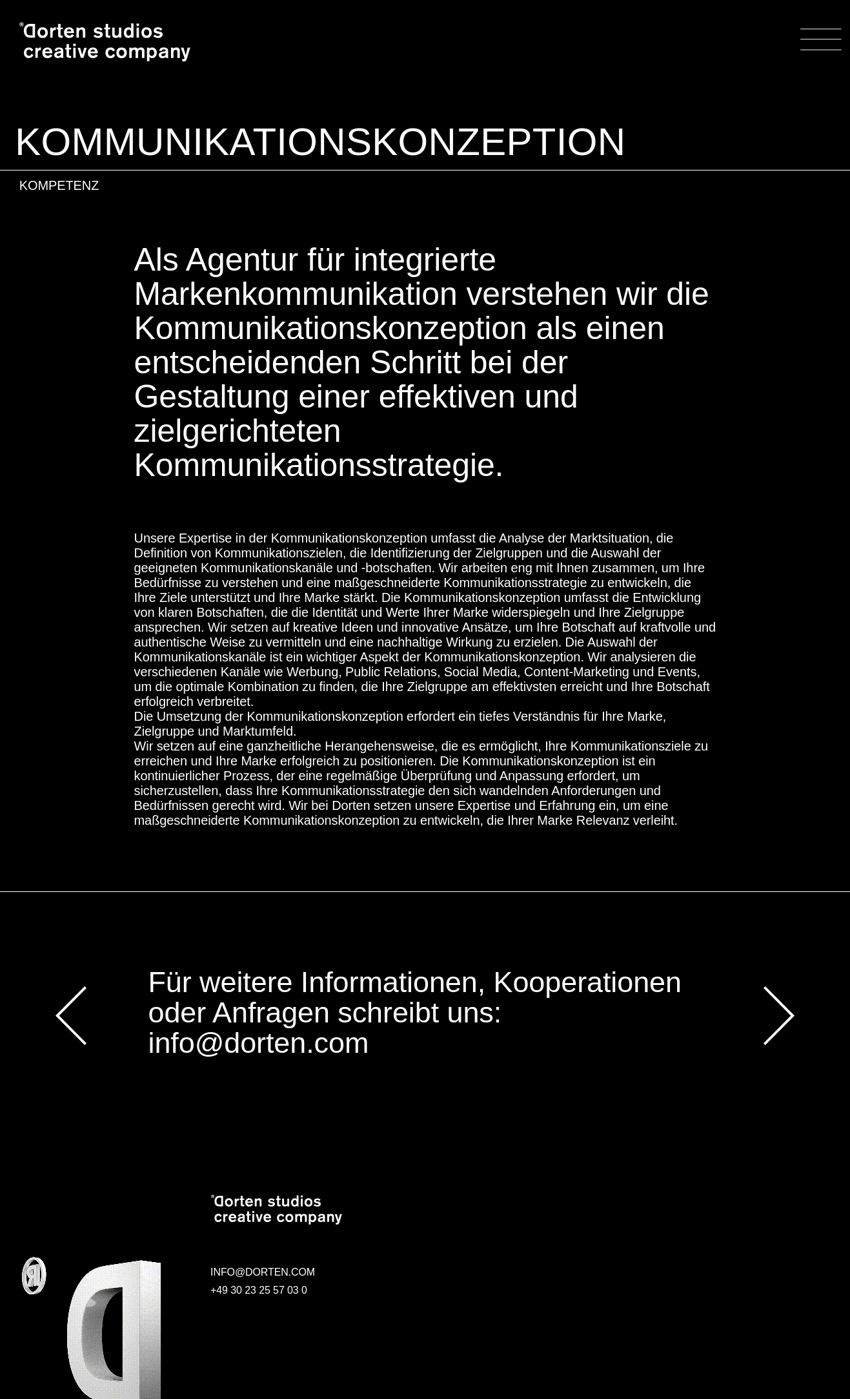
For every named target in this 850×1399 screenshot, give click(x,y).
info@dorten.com (258, 1043)
